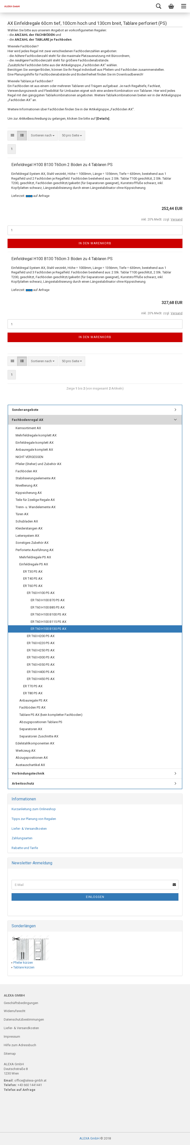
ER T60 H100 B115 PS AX (48, 622)
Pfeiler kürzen (23, 962)
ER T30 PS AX (32, 571)
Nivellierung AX (26, 485)
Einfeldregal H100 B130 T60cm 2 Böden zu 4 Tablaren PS (62, 164)
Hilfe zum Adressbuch (20, 1045)
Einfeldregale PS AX (33, 564)
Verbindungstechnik (28, 773)
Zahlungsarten (22, 838)
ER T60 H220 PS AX (41, 643)
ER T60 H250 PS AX (41, 650)
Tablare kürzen (23, 967)
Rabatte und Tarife (25, 848)
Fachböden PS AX (32, 707)
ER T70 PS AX (32, 686)
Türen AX (22, 514)
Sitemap (10, 1053)
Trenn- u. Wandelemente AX (36, 507)
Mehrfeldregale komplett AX (36, 435)
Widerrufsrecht (14, 1011)
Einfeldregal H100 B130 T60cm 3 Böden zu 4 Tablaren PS (62, 258)
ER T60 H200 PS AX (41, 636)
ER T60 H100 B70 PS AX (48, 600)
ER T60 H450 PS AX (41, 679)
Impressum (12, 1036)
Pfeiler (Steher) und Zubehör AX (38, 464)
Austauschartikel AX (30, 765)
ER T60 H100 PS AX (41, 593)
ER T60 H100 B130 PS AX (48, 629)
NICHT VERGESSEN (29, 457)
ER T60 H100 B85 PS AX (48, 607)
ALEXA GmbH (89, 1138)
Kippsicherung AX (29, 493)
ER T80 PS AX (32, 693)
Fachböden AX (26, 471)
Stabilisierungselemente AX (36, 478)
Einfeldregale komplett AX (35, 442)
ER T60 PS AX (32, 586)
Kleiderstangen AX (29, 528)
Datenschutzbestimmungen (24, 1019)
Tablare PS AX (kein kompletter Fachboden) (50, 715)
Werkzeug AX (25, 750)
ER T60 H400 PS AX (41, 672)
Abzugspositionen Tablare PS (40, 722)
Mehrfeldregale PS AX (35, 557)
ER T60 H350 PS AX (41, 664)
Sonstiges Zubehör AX (32, 543)
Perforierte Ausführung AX (35, 550)
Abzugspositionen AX (32, 757)
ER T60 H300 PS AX (41, 657)
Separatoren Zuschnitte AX (38, 736)
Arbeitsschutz (23, 783)
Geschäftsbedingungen (21, 1003)
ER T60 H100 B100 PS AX (48, 614)
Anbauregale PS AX (33, 700)
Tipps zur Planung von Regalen (34, 819)
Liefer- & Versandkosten (29, 828)
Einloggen (95, 897)
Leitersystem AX (27, 536)
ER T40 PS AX (32, 578)
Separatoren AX (30, 729)
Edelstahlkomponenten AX (35, 743)
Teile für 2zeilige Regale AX (35, 500)
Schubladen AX (27, 521)
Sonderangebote (25, 410)
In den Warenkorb (95, 243)
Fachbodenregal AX (27, 420)
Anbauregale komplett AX (34, 449)
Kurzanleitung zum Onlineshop (34, 809)
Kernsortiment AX (28, 428)
